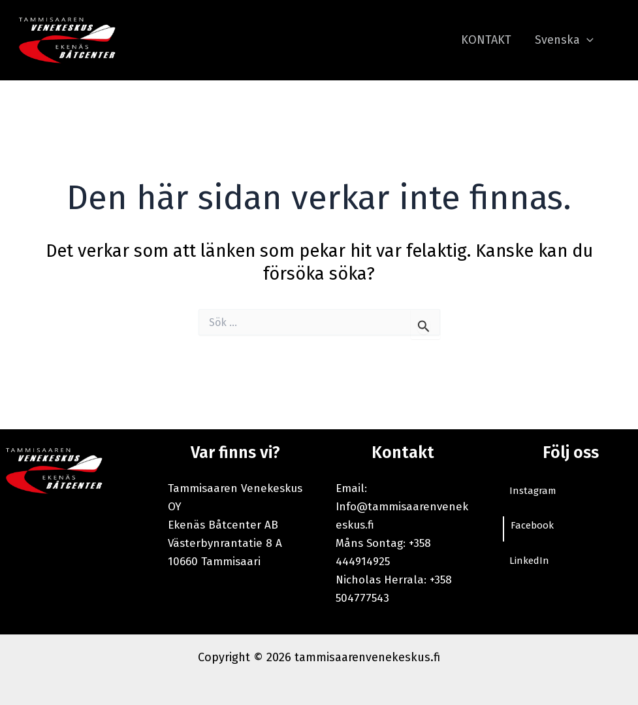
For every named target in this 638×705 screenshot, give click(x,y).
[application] (587, 40)
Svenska (564, 40)
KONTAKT (486, 40)
